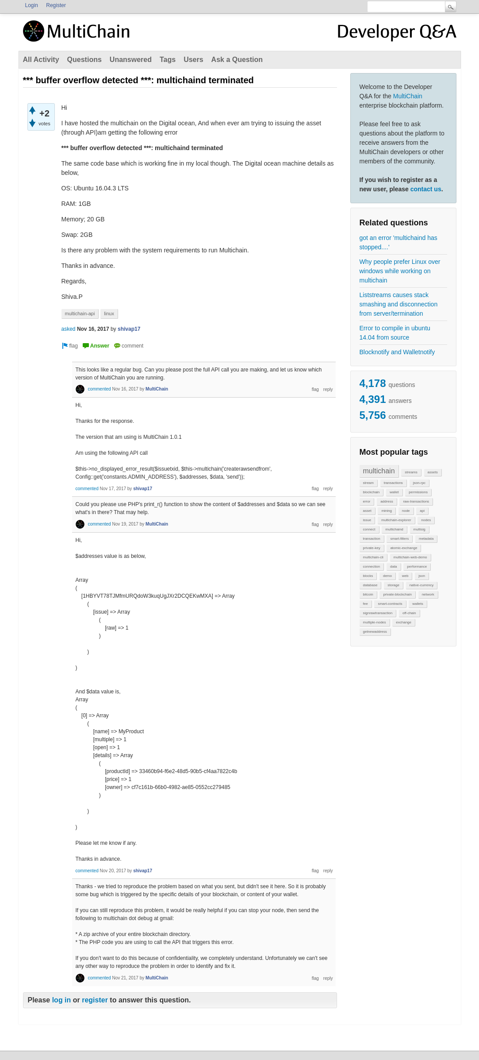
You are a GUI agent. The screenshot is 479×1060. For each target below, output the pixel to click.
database (370, 585)
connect (369, 529)
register (95, 1000)
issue (367, 520)
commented (99, 389)
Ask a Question (237, 59)
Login (31, 5)
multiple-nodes (374, 622)
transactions (393, 483)
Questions (84, 59)
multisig (419, 529)
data (393, 567)
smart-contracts (390, 604)
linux (109, 313)
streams (411, 472)
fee (365, 604)
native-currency (422, 585)
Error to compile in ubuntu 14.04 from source (395, 333)
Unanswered (131, 59)
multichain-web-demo (410, 557)
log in (61, 1000)
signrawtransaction (378, 613)
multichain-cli (373, 557)
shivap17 (129, 329)
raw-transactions (416, 501)
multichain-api (80, 313)
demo (387, 576)
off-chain (409, 613)
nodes (426, 520)
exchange (403, 622)
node (406, 511)
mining (386, 511)
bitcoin (368, 594)
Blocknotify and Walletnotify (397, 352)
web (405, 576)
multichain (379, 471)
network (428, 594)
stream (368, 483)
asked (68, 329)
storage (393, 585)
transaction (371, 539)
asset (367, 511)
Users (193, 59)
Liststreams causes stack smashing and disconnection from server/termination (399, 304)
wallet (394, 492)
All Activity (41, 59)
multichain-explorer (396, 520)
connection (371, 567)
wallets (417, 604)
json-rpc (419, 483)
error (367, 501)
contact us (425, 189)
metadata (426, 539)
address (386, 501)
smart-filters (399, 539)
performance (417, 567)
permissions (418, 492)
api (422, 511)
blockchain (371, 492)
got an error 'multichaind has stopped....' (398, 242)
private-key (371, 548)
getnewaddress (375, 632)
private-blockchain (397, 594)
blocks (368, 576)
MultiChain (407, 96)
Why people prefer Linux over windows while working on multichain (400, 271)
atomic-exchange (403, 548)
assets (433, 472)
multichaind (394, 529)
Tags (168, 59)
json (421, 576)
